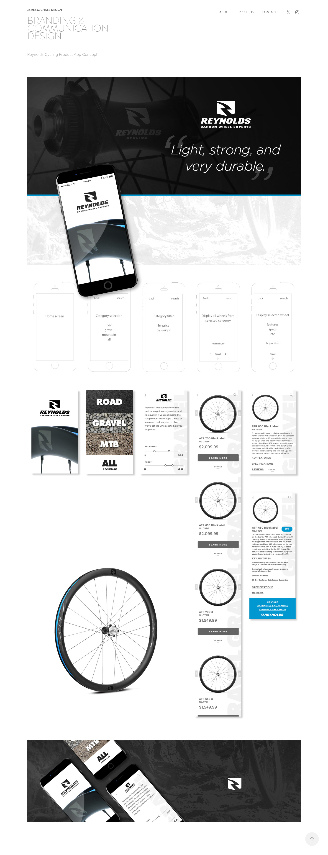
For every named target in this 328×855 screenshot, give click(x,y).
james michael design (44, 10)
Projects (246, 12)
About (224, 12)
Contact (269, 12)
